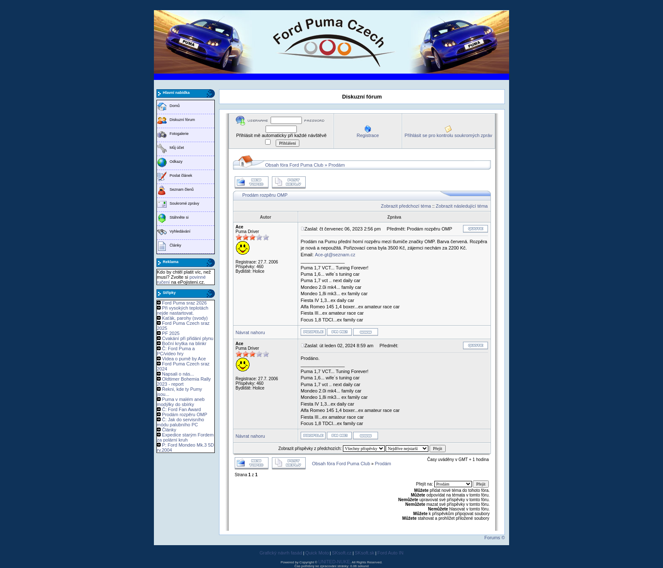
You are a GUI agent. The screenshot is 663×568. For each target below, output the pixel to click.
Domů (175, 106)
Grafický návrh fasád (281, 552)
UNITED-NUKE (334, 561)
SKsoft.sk (364, 552)
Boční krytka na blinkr (184, 343)
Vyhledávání (180, 231)
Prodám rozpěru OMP (184, 414)
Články (175, 245)
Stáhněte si (179, 217)
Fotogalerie (179, 134)
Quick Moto (317, 552)
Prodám (337, 164)
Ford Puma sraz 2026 (184, 302)
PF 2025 (171, 333)
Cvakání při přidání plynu (188, 338)
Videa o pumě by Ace (184, 358)
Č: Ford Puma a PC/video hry (176, 351)
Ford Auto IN (391, 552)
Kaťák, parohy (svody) (185, 318)
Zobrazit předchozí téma (406, 206)
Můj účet (177, 147)
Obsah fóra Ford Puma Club (294, 164)
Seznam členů (182, 189)
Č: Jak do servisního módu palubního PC (180, 422)
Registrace (367, 135)
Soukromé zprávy (184, 203)
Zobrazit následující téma (462, 206)
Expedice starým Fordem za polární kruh (185, 437)
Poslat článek (181, 175)
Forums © (495, 537)
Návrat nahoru (250, 332)
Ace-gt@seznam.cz (335, 254)
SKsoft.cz (341, 552)
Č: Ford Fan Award (181, 409)
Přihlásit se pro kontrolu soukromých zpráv (448, 135)
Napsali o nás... (178, 373)
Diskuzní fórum (182, 120)
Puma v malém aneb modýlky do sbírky (181, 402)
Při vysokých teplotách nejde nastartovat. (182, 310)
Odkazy (176, 161)
